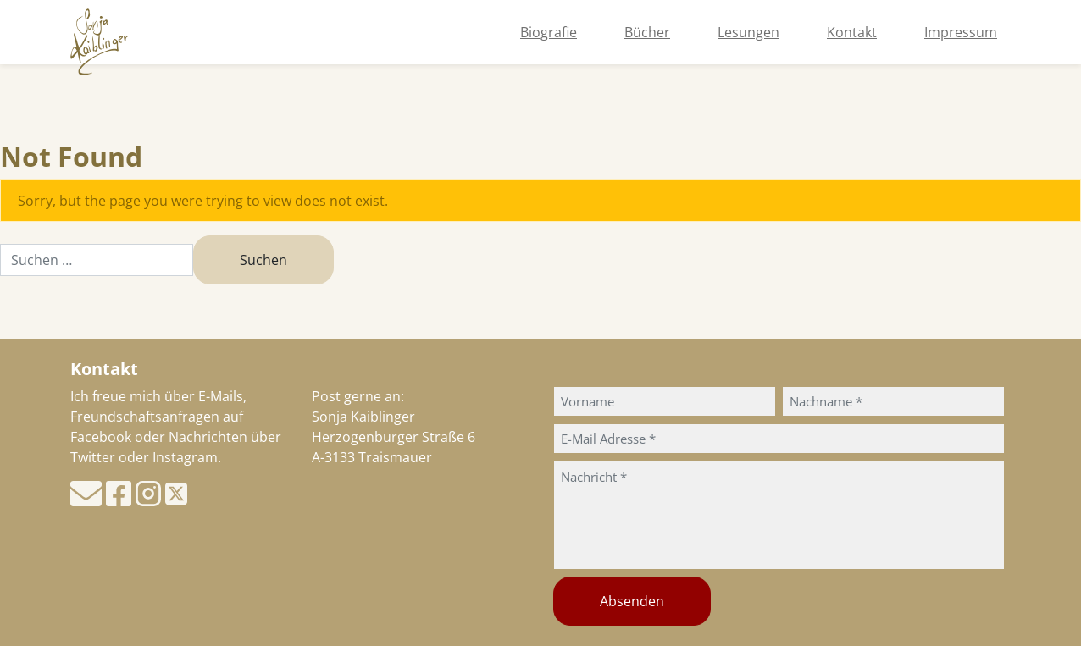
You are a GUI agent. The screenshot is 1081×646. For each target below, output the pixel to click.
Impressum (960, 32)
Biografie (548, 32)
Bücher (647, 32)
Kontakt (852, 32)
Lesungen (748, 32)
